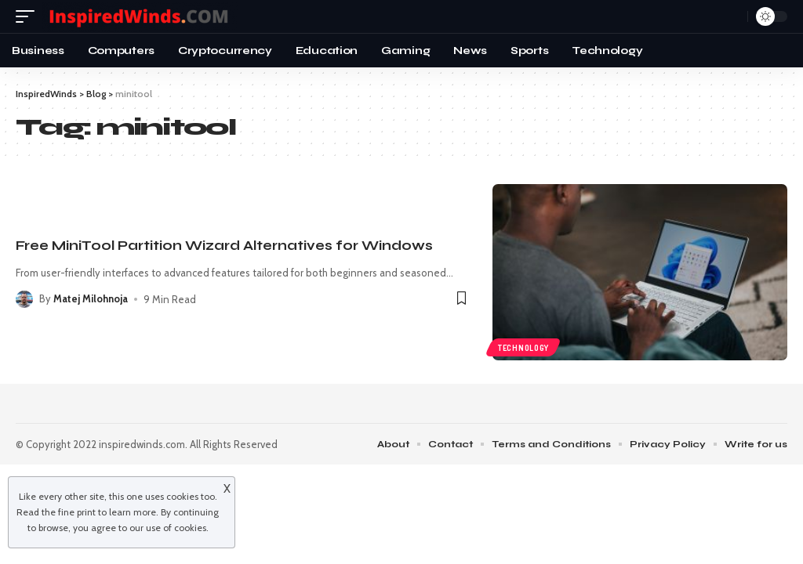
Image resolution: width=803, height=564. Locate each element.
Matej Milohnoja (91, 299)
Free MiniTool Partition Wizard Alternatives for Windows (224, 245)
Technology (523, 347)
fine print (77, 512)
